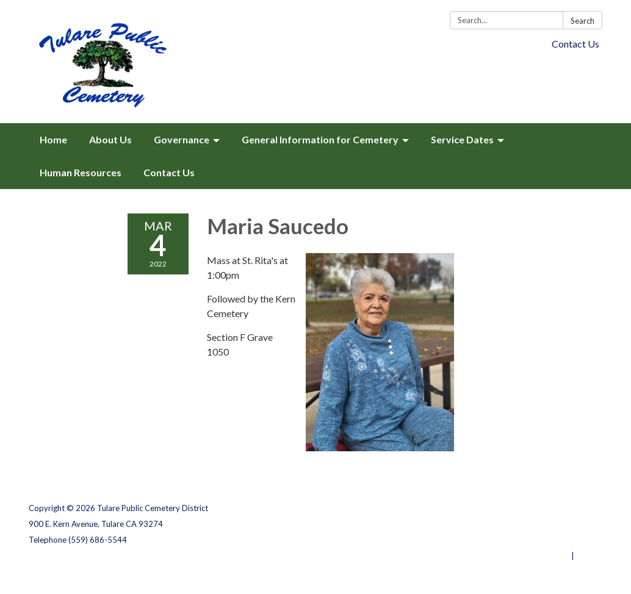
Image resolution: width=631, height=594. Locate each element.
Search (582, 21)
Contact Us (575, 43)
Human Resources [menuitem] (80, 172)
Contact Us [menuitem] (169, 172)
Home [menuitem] (53, 139)
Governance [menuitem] (181, 139)
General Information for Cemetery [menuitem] (320, 139)
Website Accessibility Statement (538, 540)
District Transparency (559, 524)
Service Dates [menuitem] (462, 139)
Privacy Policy (575, 508)
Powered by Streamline (524, 555)
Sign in (589, 555)
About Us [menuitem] (110, 139)
